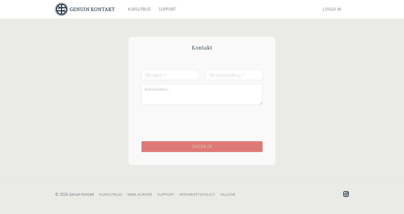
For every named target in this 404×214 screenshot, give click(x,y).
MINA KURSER (140, 194)
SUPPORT (167, 9)
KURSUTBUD (139, 9)
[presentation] (202, 119)
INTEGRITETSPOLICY (197, 194)
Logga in (332, 9)
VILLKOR (227, 194)
